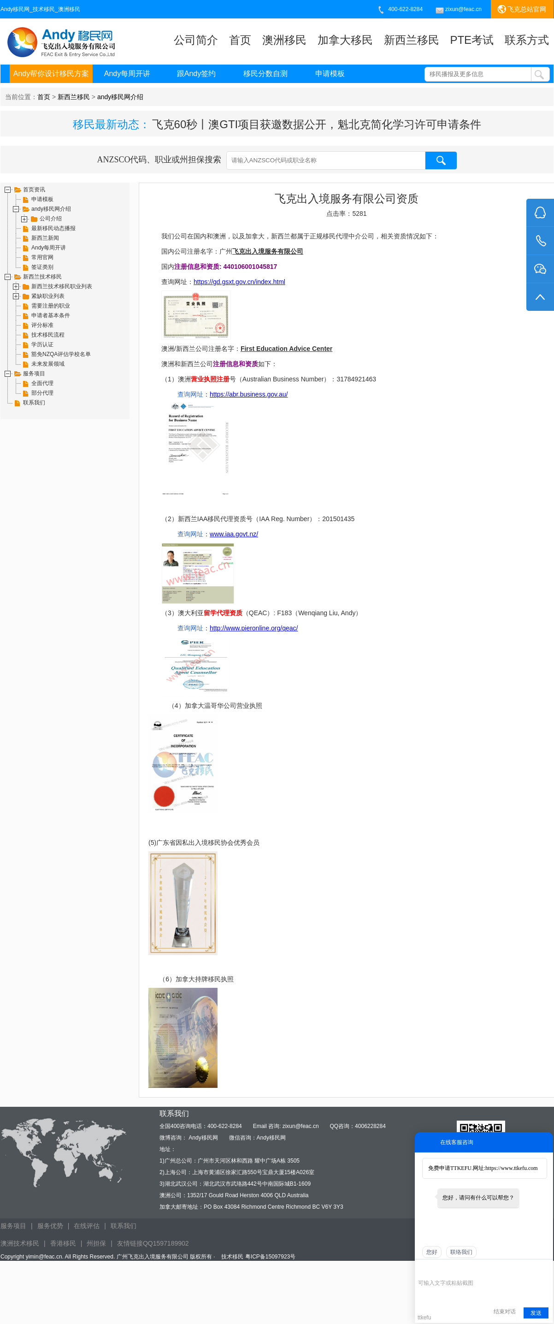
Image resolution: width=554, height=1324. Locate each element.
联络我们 (461, 1252)
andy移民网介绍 (120, 97)
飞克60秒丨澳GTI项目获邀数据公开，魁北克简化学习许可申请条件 (317, 124)
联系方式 (527, 40)
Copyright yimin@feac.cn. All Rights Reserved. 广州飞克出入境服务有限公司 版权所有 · (108, 1256)
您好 (431, 1252)
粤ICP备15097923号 (270, 1256)
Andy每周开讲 (127, 73)
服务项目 (13, 1225)
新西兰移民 (411, 40)
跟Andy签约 (196, 73)
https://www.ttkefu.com (511, 1168)
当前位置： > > (74, 97)
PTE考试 (472, 40)
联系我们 (123, 1225)
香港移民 (63, 1243)
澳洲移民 (284, 40)
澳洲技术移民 (19, 1243)
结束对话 (505, 1311)
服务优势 (50, 1225)
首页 (240, 40)
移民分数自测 (265, 73)
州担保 (96, 1243)
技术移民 (232, 1256)
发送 (536, 1313)
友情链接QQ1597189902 (153, 1243)
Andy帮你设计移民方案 (51, 73)
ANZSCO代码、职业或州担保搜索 (277, 160)
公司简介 (196, 40)
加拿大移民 (345, 40)
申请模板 (330, 73)
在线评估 (87, 1225)
